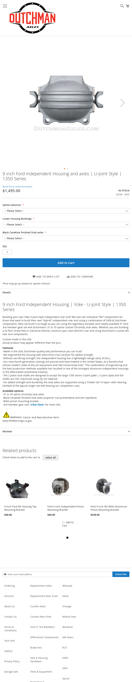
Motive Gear (69, 616)
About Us (9, 606)
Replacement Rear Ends (44, 596)
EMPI (65, 657)
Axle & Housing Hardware (39, 659)
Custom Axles (38, 606)
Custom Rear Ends (40, 616)
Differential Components (44, 637)
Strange (66, 606)
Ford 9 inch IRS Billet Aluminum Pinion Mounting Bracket (109, 508)
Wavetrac (67, 627)
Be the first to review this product (17, 186)
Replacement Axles (41, 585)
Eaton (65, 596)
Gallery (8, 651)
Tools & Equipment (41, 671)
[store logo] (32, 18)
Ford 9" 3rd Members (42, 627)
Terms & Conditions (10, 628)
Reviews (7, 431)
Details (7, 292)
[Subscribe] (120, 574)
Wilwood (67, 585)
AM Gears (68, 637)
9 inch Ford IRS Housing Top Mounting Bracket (20, 508)
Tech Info (9, 640)
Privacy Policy (12, 661)
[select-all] (50, 457)
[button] (122, 102)
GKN (65, 668)
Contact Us (10, 616)
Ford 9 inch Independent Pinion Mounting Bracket (65, 508)
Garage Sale (11, 671)
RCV (64, 647)
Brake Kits (36, 647)
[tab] (66, 292)
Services (9, 596)
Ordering (9, 585)
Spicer (66, 678)
